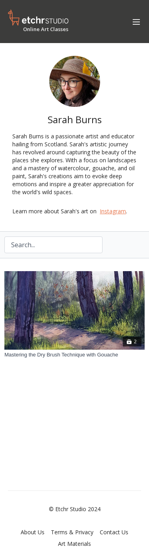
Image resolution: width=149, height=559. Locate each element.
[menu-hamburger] (136, 21)
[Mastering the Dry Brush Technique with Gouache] (74, 355)
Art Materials (74, 543)
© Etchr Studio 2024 (75, 509)
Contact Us (114, 532)
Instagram (113, 211)
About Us (33, 532)
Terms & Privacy (72, 532)
